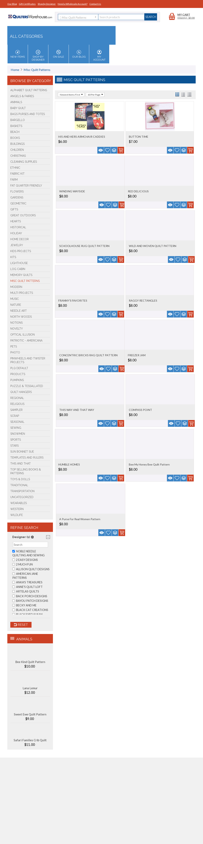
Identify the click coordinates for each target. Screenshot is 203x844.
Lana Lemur (30, 688)
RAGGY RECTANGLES (143, 300)
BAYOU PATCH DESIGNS (30, 600)
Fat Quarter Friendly (26, 185)
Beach (14, 132)
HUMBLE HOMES (69, 464)
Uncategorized (22, 497)
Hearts (15, 221)
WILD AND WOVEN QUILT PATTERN (152, 246)
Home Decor (19, 239)
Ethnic (15, 167)
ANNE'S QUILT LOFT (27, 586)
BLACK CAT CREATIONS (30, 610)
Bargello (17, 120)
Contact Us (95, 3)
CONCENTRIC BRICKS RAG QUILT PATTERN (88, 355)
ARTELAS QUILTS (25, 591)
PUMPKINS (17, 380)
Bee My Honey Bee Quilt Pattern (149, 464)
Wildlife (16, 515)
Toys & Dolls (20, 479)
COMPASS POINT (140, 409)
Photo (15, 352)
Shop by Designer (47, 3)
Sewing (15, 427)
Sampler (16, 409)
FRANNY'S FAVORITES (72, 300)
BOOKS (15, 137)
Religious (17, 404)
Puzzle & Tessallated (26, 386)
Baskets (16, 126)
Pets (13, 346)
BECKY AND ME (24, 605)
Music (14, 298)
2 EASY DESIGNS (25, 559)
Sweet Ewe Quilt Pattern (30, 714)
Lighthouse (19, 263)
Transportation (22, 491)
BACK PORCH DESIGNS (29, 596)
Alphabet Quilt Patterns (28, 90)
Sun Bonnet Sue (22, 451)
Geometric (18, 203)
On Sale (58, 54)
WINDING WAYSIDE (72, 191)
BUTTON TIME (138, 136)
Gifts (14, 209)
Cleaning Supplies (23, 161)
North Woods (21, 316)
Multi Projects (21, 292)
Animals (16, 102)
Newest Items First (71, 94)
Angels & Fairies (22, 96)
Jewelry (16, 245)
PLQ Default (19, 368)
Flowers (17, 191)
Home (15, 70)
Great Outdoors (23, 215)
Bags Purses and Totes (27, 114)
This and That (20, 463)
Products (17, 374)
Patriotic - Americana (26, 340)
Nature (15, 304)
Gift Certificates (27, 3)
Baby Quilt (18, 108)
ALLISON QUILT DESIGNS (31, 569)
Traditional (19, 485)
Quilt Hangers (21, 392)
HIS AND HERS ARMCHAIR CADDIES (81, 136)
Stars (14, 445)
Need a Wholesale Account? (72, 3)
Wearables (18, 503)
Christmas (18, 155)
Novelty (16, 328)
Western (17, 509)
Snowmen (17, 433)
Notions (16, 322)
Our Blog (12, 3)
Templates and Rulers (26, 457)
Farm (14, 179)
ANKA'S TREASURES (27, 582)
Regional (17, 398)
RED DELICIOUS (138, 191)
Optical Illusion (22, 334)
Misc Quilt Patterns (37, 70)
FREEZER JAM (137, 355)
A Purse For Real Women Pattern (79, 519)
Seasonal (17, 421)
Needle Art (18, 310)
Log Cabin (17, 269)
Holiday (16, 233)
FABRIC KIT (17, 173)
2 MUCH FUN (22, 564)
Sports (15, 439)
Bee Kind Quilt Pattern (30, 662)
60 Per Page (95, 94)
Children (17, 149)
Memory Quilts (21, 275)
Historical (18, 227)
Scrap (14, 415)
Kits (13, 257)
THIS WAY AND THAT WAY (76, 409)
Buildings (17, 143)
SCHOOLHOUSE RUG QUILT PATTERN (84, 246)
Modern (16, 286)
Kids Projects (20, 251)
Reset (21, 625)
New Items (18, 54)
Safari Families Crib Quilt (30, 740)
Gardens (16, 197)
